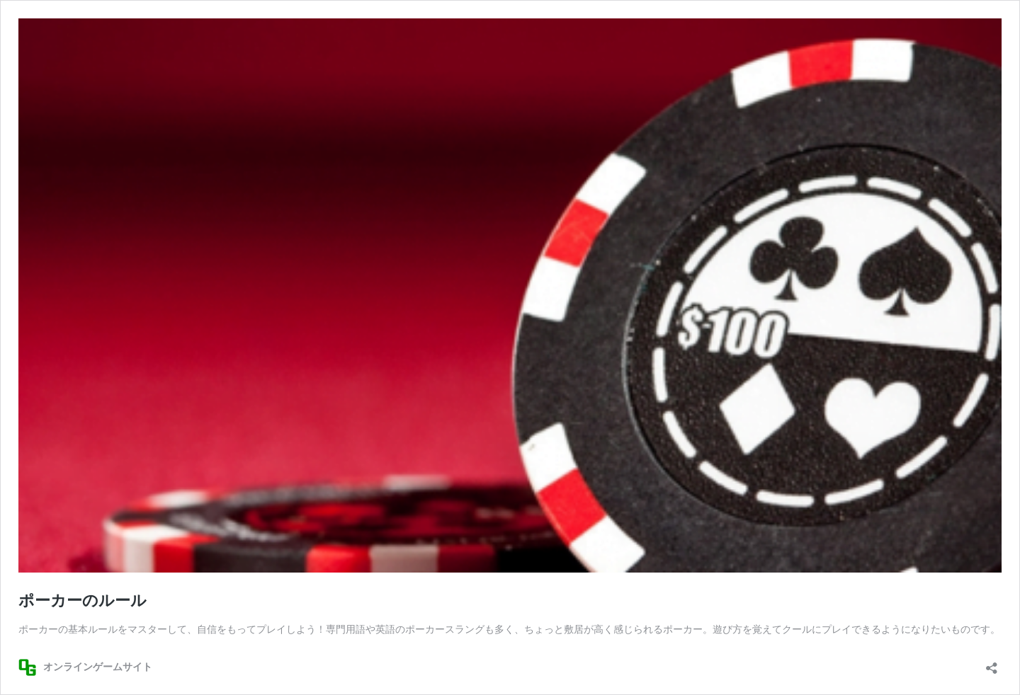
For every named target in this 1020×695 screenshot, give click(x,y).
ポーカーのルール (82, 600)
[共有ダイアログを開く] (992, 663)
